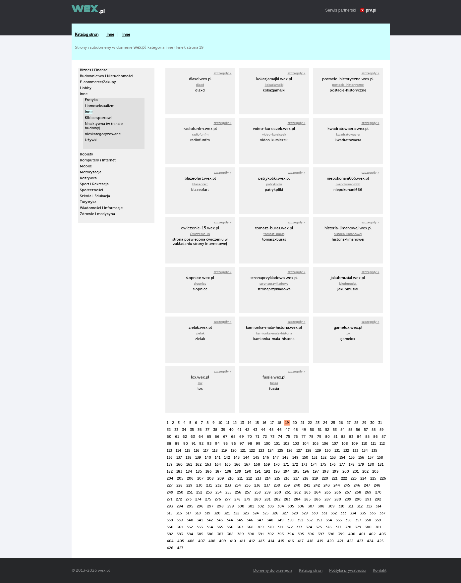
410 (233, 541)
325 (265, 513)
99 (258, 443)
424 (370, 541)
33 (176, 430)
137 (179, 457)
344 (229, 520)
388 (230, 534)
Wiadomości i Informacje (101, 208)
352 (310, 520)
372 (290, 527)
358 (368, 520)
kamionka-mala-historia (274, 333)
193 (277, 471)
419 (320, 541)
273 (189, 499)
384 (190, 534)
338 (170, 520)
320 (217, 513)
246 (357, 485)
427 (180, 548)
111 (373, 443)
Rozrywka (88, 178)
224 (363, 478)
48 (295, 430)
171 (286, 464)
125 (280, 450)
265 (327, 492)
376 (328, 527)
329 (305, 513)
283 (287, 499)
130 (328, 450)
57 (366, 430)
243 (326, 485)
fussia (274, 383)
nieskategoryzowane (103, 134)
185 (199, 471)
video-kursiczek (274, 134)
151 (314, 457)
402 (372, 534)
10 (220, 423)
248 (377, 485)
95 (225, 443)
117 (205, 450)
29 (364, 423)
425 (380, 541)
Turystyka (88, 202)
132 (346, 450)
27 (349, 423)
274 (198, 499)
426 (170, 548)
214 (268, 478)
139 (198, 457)
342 (209, 520)
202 (365, 471)
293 (170, 506)
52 (327, 430)
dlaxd (200, 85)
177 (342, 464)
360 (170, 527)
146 (266, 457)
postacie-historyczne (348, 85)
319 (207, 513)
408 (211, 541)
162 (199, 464)
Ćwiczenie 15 (200, 234)
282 (277, 499)
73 (272, 437)
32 (169, 430)
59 (381, 430)
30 (372, 423)
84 (359, 437)
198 (325, 471)
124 (271, 450)
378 (348, 527)
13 (242, 423)
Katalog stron (86, 34)
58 (374, 430)
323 (246, 513)
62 (185, 437)
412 (252, 541)
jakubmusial (348, 283)
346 (250, 520)
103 (296, 443)
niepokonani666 (348, 184)
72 (265, 437)
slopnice (200, 283)
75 (288, 437)
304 (280, 506)
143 (237, 457)
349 (280, 520)
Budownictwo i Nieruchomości (106, 76)
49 (304, 430)
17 (272, 423)
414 (271, 541)
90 (185, 443)
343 (219, 520)
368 (250, 527)
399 (341, 534)
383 (180, 534)
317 (188, 513)
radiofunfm (200, 134)
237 (267, 485)
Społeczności (91, 190)
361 (180, 527)
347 (260, 520)
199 (335, 471)
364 (209, 527)
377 (338, 527)
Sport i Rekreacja (94, 184)
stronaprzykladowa (273, 283)
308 (321, 506)
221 (334, 478)
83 (351, 437)
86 (375, 437)
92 (201, 443)
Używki (91, 140)
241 (307, 485)
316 (179, 513)
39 (223, 430)
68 (233, 437)
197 (316, 471)
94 (217, 443)
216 (287, 478)
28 (356, 423)
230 (199, 485)
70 (250, 437)
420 (330, 541)
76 (296, 437)
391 (261, 534)
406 (191, 541)
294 (180, 506)
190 (248, 471)
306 (301, 506)
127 (299, 450)
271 (169, 499)
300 (241, 506)
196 (306, 471)
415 (281, 541)
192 (267, 471)
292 (378, 499)
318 (198, 513)
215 (277, 478)
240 (297, 485)
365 (220, 527)
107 (335, 443)
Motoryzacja (90, 172)
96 (233, 443)
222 (344, 478)
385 (200, 534)
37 (207, 430)
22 (310, 423)
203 (375, 471)
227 (170, 485)
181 (380, 464)
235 (248, 485)
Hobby (85, 88)
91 (194, 443)
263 (307, 492)
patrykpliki (274, 184)
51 (319, 430)
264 (317, 492)
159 (170, 464)
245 (347, 485)
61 (177, 437)
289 (348, 499)
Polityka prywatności (347, 570)
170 (277, 464)
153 (333, 457)
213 (258, 478)
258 (258, 492)
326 (275, 513)
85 (367, 437)
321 (227, 513)
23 (317, 423)
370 (270, 527)
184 (189, 471)
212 (249, 478)
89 (177, 443)
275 (208, 499)
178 (352, 464)
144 (246, 457)
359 (378, 520)
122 (252, 450)
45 (271, 430)
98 (250, 443)
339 (180, 520)
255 (228, 492)
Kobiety (86, 154)
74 (280, 437)
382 (170, 534)
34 (184, 430)
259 (267, 492)
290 (358, 499)
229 (189, 485)
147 (276, 457)
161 (189, 464)
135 (374, 450)
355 (339, 520)
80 (327, 437)
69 (241, 437)
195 (296, 471)
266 (337, 492)
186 (208, 471)
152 (323, 457)
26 (341, 423)
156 (361, 457)
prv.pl (371, 10)
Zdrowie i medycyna (97, 214)
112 (382, 443)
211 (240, 478)
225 (373, 478)
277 (228, 499)
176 (333, 464)
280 (257, 499)
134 (365, 450)
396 (311, 534)
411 (242, 541)
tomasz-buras (273, 234)
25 (333, 423)
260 (277, 492)
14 (250, 423)
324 (256, 513)
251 (190, 492)
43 (255, 430)
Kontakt (379, 570)
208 (210, 478)
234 (238, 485)
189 (238, 471)
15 (257, 423)
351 (300, 520)
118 (215, 450)
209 (220, 478)
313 (369, 506)
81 (335, 437)
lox (348, 333)
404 (170, 541)
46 (279, 430)
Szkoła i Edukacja (95, 196)
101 (277, 443)
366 (230, 527)
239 (287, 485)
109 (355, 443)
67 (225, 437)
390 (251, 534)
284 (297, 499)
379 (358, 527)
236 (257, 485)
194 (286, 471)
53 (335, 430)
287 (327, 499)
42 (247, 430)
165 (228, 464)
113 (169, 450)
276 (218, 499)
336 (373, 513)
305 (291, 506)
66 (217, 437)
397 (321, 534)
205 (180, 478)
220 (325, 478)
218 (306, 478)
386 (210, 534)
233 (228, 485)
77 (304, 437)
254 (218, 492)
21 (302, 423)
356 (348, 520)
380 (368, 527)
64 (201, 437)
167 (247, 464)
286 (317, 499)
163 (208, 464)
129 (318, 450)
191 (257, 471)
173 (304, 464)
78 (311, 437)
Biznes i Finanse (93, 70)
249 (170, 492)
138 (189, 457)
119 (224, 450)
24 (325, 423)
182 (170, 471)
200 (345, 471)
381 (378, 527)
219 (315, 478)
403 (382, 534)
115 (187, 450)
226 (383, 478)
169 (267, 464)
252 (199, 492)
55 (350, 430)
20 (295, 423)
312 (360, 506)
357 (358, 520)
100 (267, 443)
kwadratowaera (348, 134)
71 (257, 437)
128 (309, 450)
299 (230, 506)
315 (169, 513)
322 (236, 513)
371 (280, 527)
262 (297, 492)
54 (342, 430)
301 (251, 506)
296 (200, 506)
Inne (110, 34)
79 (319, 437)
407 (201, 541)
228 (179, 485)
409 (222, 541)
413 (261, 541)
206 (190, 478)
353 (319, 520)
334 (353, 513)
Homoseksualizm (99, 106)
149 (295, 457)
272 (179, 499)
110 (364, 443)
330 (315, 513)
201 (356, 471)
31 (380, 423)
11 (227, 423)
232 (218, 485)
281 (267, 499)
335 (363, 513)
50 (312, 430)
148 (285, 457)
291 (368, 499)
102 (286, 443)
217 (296, 478)
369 (260, 527)
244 (336, 485)
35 (192, 430)
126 (290, 450)
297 (210, 506)
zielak (200, 333)
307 (311, 506)
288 (337, 499)
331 (324, 513)
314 (378, 506)
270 (378, 492)
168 (257, 464)
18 (279, 423)
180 (371, 464)
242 (317, 485)
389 (240, 534)
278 (237, 499)
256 (238, 492)
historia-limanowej (348, 234)
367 (240, 527)
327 (285, 513)
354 (329, 520)
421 (340, 541)
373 (299, 527)
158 (380, 457)
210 (231, 478)
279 (247, 499)
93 (209, 443)
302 (261, 506)
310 (341, 506)
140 (208, 457)
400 (351, 534)
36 (200, 430)
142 (227, 457)
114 (178, 450)
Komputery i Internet (98, 160)
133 (355, 450)
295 (190, 506)
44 (263, 430)
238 (277, 485)
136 (170, 457)
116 (197, 450)
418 (310, 541)
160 (179, 464)
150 (305, 457)
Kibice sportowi (98, 118)
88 (169, 443)
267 (348, 492)
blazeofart (200, 184)
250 (180, 492)
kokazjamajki (274, 85)
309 (331, 506)
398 (331, 534)
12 (235, 423)
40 (231, 430)
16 (264, 423)
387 (220, 534)
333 (343, 513)
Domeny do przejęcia (272, 570)
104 (306, 443)
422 (350, 541)
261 (288, 492)
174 (314, 464)
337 (382, 513)
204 (170, 478)
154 (342, 457)
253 (209, 492)
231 (209, 485)
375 (319, 527)
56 (358, 430)
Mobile (86, 166)
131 (337, 450)
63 (193, 437)
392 (270, 534)
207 (200, 478)
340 (190, 520)
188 (228, 471)
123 (261, 450)
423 (360, 541)
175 (323, 464)
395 (301, 534)
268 (358, 492)
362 (190, 527)
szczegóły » (223, 73)
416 (291, 541)
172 (295, 464)
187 (218, 471)
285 (307, 499)
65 (209, 437)
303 (270, 506)
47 (287, 430)
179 (361, 464)
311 (350, 506)
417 (301, 541)
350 (290, 520)
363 (200, 527)
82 (343, 437)
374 (309, 527)
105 (315, 443)
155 (352, 457)
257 (248, 492)
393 (280, 534)
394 (290, 534)
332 (334, 513)
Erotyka (91, 100)
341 (200, 520)
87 (383, 437)
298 (220, 506)
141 (217, 457)
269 (368, 492)
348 (270, 520)
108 (345, 443)
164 (218, 464)
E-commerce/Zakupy (98, 82)
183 (179, 471)
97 (242, 443)
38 (215, 430)
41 (239, 430)
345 (240, 520)
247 (367, 485)
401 (362, 534)
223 (354, 478)
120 (234, 450)
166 (237, 464)
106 (325, 443)
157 (371, 457)
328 (295, 513)
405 (180, 541)
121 (243, 450)
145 (256, 457)
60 (169, 437)
